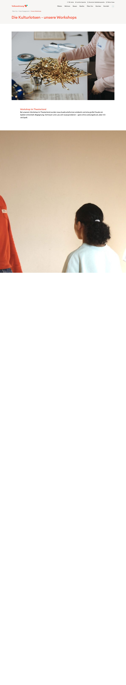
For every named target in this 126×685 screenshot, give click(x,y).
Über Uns (90, 6)
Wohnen (67, 6)
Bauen (75, 6)
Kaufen (82, 6)
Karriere (98, 6)
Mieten (59, 6)
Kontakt (106, 6)
